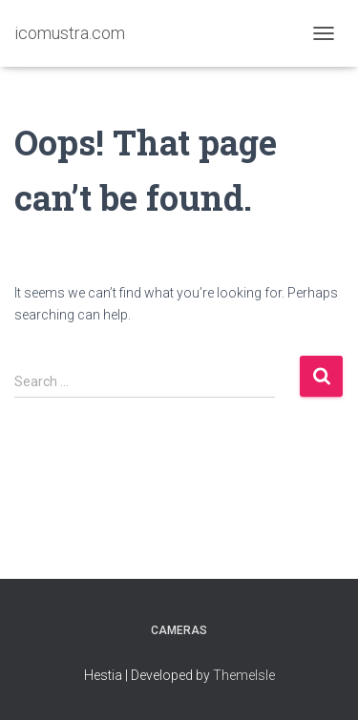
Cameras (179, 630)
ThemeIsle (244, 675)
